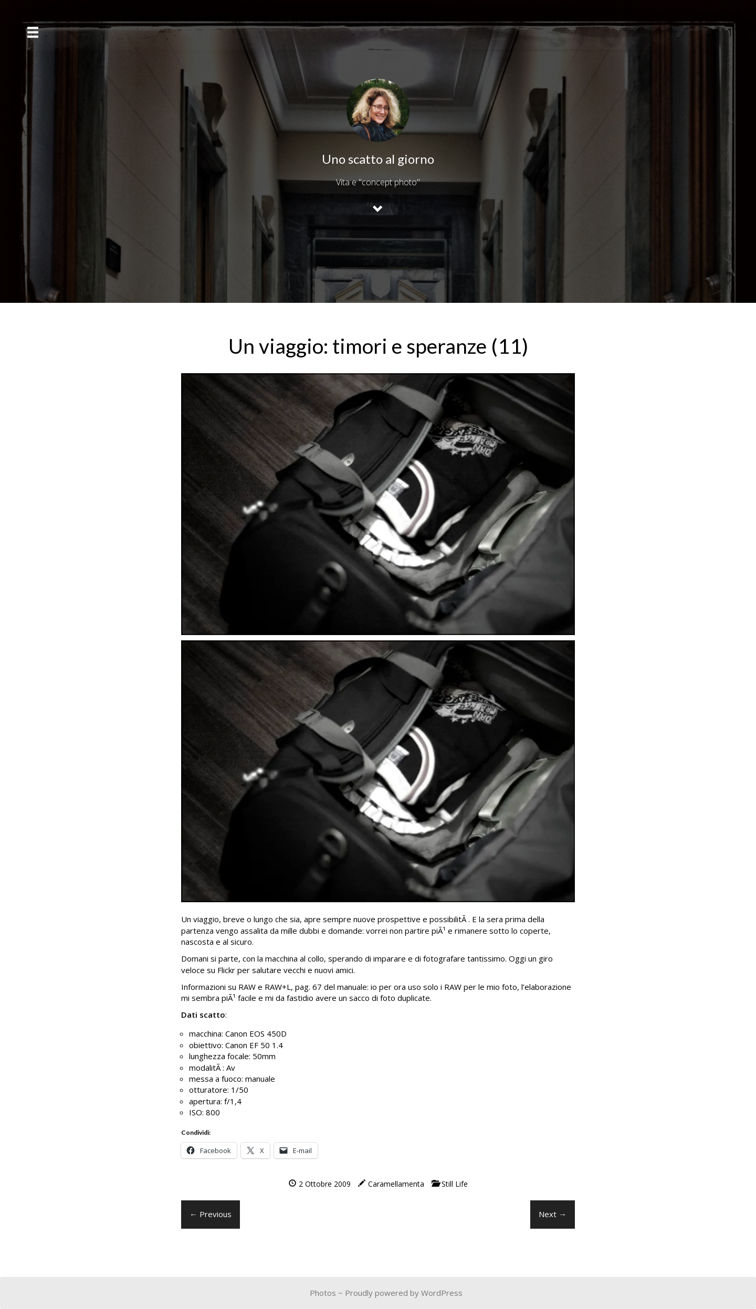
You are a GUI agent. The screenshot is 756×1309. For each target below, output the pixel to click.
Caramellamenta (396, 1184)
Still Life (455, 1184)
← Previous (211, 1214)
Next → (552, 1214)
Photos (323, 1292)
